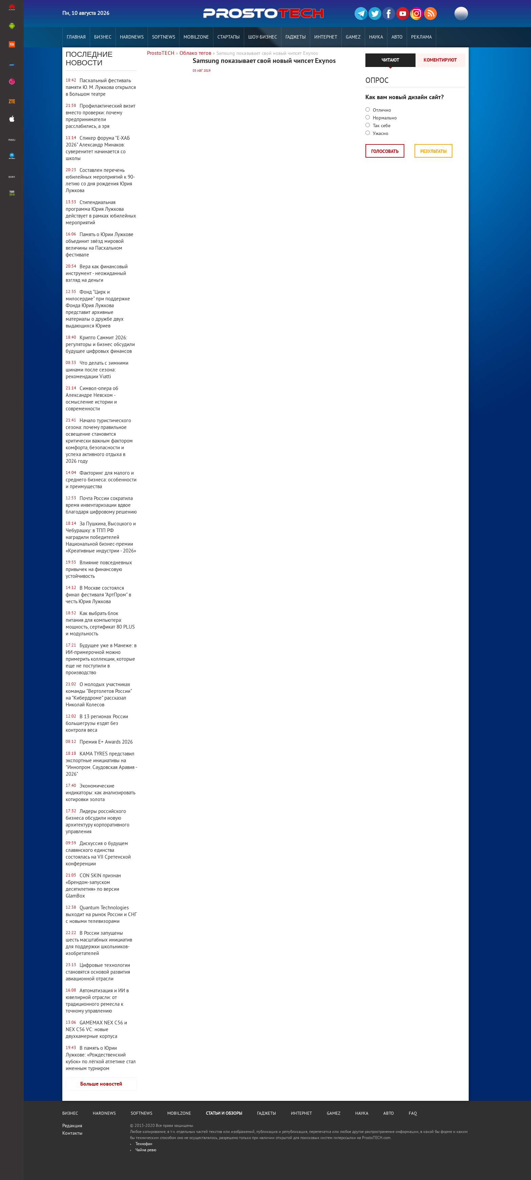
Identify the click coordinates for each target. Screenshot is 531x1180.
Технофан (143, 1144)
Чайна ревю (145, 1150)
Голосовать (385, 152)
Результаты (433, 152)
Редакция (72, 1126)
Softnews (163, 37)
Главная (76, 37)
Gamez (353, 37)
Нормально (384, 118)
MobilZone (196, 37)
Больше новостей (101, 1084)
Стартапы (228, 37)
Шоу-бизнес (262, 37)
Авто (397, 37)
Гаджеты (295, 37)
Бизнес (102, 37)
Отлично (381, 110)
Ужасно (379, 134)
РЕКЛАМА (421, 37)
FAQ (413, 1113)
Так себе (380, 126)
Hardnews (132, 37)
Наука (376, 37)
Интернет (325, 37)
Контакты (72, 1133)
